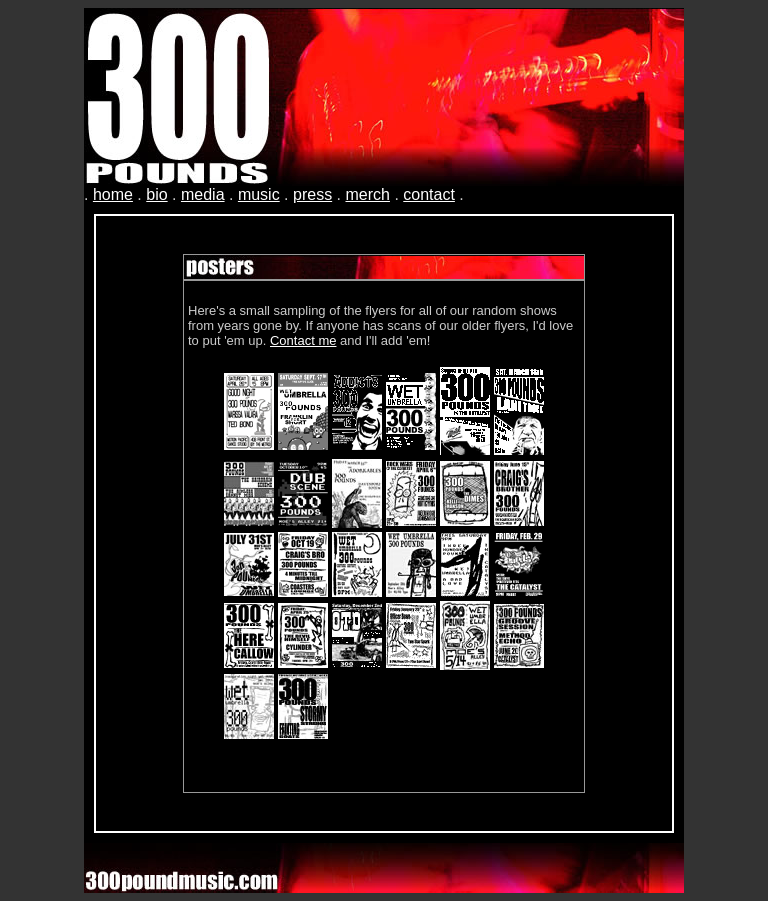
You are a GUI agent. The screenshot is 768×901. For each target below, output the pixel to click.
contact (429, 194)
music (259, 194)
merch (367, 194)
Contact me (303, 340)
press (312, 194)
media (203, 194)
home (113, 194)
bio (156, 194)
